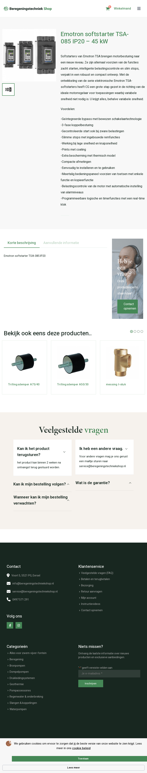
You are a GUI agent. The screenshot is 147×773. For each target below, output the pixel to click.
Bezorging (87, 585)
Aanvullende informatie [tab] (61, 243)
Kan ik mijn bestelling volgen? (39, 484)
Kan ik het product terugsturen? (33, 452)
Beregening (16, 659)
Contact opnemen (130, 306)
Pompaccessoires (20, 691)
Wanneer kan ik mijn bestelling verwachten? (40, 500)
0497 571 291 (20, 600)
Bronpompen (17, 666)
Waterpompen (18, 709)
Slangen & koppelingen (23, 703)
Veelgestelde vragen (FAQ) (97, 573)
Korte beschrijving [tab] (22, 243)
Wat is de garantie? (92, 483)
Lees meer (73, 767)
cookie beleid (81, 748)
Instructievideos (90, 604)
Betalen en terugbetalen (95, 579)
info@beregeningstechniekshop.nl (33, 584)
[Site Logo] (28, 8)
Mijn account (88, 598)
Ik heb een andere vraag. (101, 449)
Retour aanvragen (91, 592)
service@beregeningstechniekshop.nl (35, 592)
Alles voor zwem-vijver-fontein (28, 653)
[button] (139, 8)
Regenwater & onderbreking (26, 697)
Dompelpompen (19, 672)
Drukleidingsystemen (22, 678)
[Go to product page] (24, 362)
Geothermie (17, 684)
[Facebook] (10, 625)
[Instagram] (19, 625)
